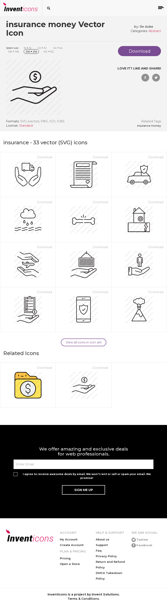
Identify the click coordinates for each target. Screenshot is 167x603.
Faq (99, 550)
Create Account (72, 545)
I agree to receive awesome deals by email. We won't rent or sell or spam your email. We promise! (87, 475)
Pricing (65, 558)
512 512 (49, 51)
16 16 (27, 47)
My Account (68, 539)
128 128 (13, 51)
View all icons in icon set (84, 342)
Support (102, 545)
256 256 (31, 51)
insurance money (149, 125)
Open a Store (70, 564)
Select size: (12, 47)
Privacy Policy (106, 556)
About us (102, 539)
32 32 (42, 47)
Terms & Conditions (83, 599)
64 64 (58, 47)
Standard (26, 126)
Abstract (154, 31)
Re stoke (146, 27)
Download (44, 157)
